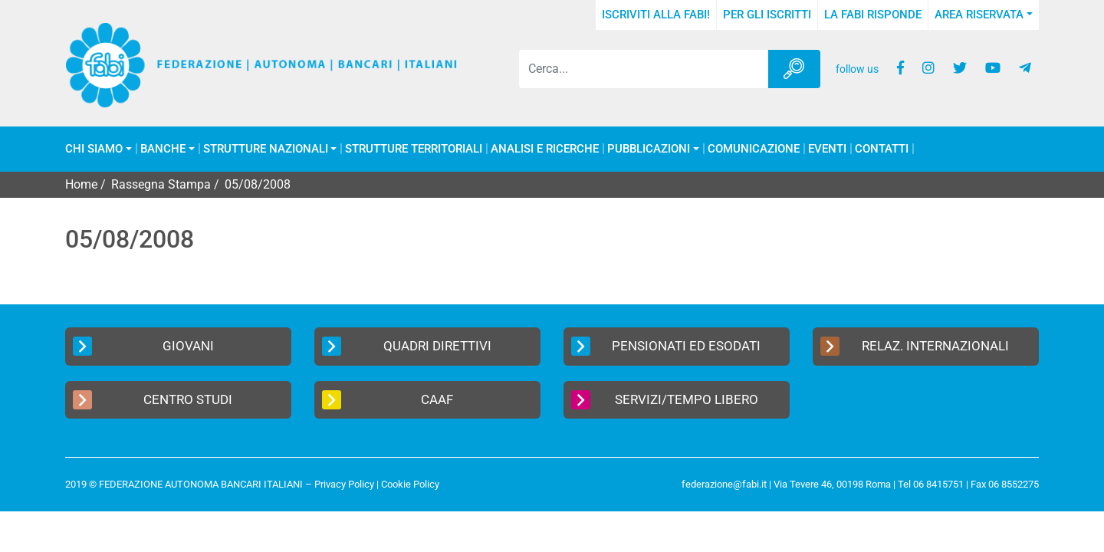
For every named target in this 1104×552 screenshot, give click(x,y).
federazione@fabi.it (724, 484)
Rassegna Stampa (161, 184)
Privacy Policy (344, 484)
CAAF (387, 399)
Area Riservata (979, 14)
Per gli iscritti (767, 14)
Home (81, 184)
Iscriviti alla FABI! (656, 14)
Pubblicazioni (648, 149)
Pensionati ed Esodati (666, 346)
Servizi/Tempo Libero (664, 399)
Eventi (827, 149)
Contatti (882, 149)
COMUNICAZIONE (754, 149)
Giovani (143, 346)
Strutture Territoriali (413, 149)
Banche (163, 149)
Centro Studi (152, 399)
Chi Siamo (94, 149)
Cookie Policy (410, 484)
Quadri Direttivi (406, 346)
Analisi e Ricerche (545, 149)
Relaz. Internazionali (914, 346)
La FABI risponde (873, 14)
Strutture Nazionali (265, 149)
